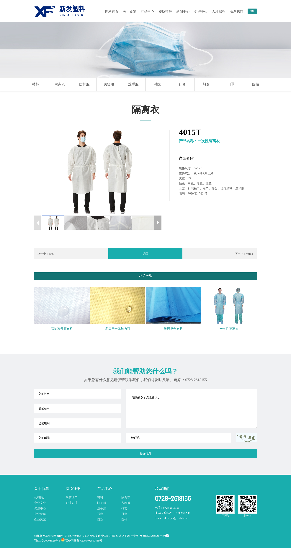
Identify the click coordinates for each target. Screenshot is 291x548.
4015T (249, 253)
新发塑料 (72, 11)
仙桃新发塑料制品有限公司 (51, 535)
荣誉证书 (72, 497)
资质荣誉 (165, 11)
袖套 (157, 84)
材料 (35, 84)
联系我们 (236, 11)
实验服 (109, 84)
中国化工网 (108, 535)
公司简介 (40, 497)
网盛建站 (145, 535)
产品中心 (147, 11)
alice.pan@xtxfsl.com (176, 518)
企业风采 (40, 519)
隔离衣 (60, 84)
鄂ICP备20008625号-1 (47, 540)
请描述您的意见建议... (191, 408)
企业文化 (40, 502)
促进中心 (200, 11)
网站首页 (111, 11)
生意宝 (134, 535)
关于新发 (129, 11)
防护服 (84, 84)
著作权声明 (158, 535)
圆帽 (255, 84)
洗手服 (133, 84)
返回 (145, 253)
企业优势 (40, 514)
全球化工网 (123, 535)
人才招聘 (218, 11)
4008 (51, 253)
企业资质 (72, 502)
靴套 (206, 84)
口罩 (231, 84)
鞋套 (182, 84)
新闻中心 (183, 11)
